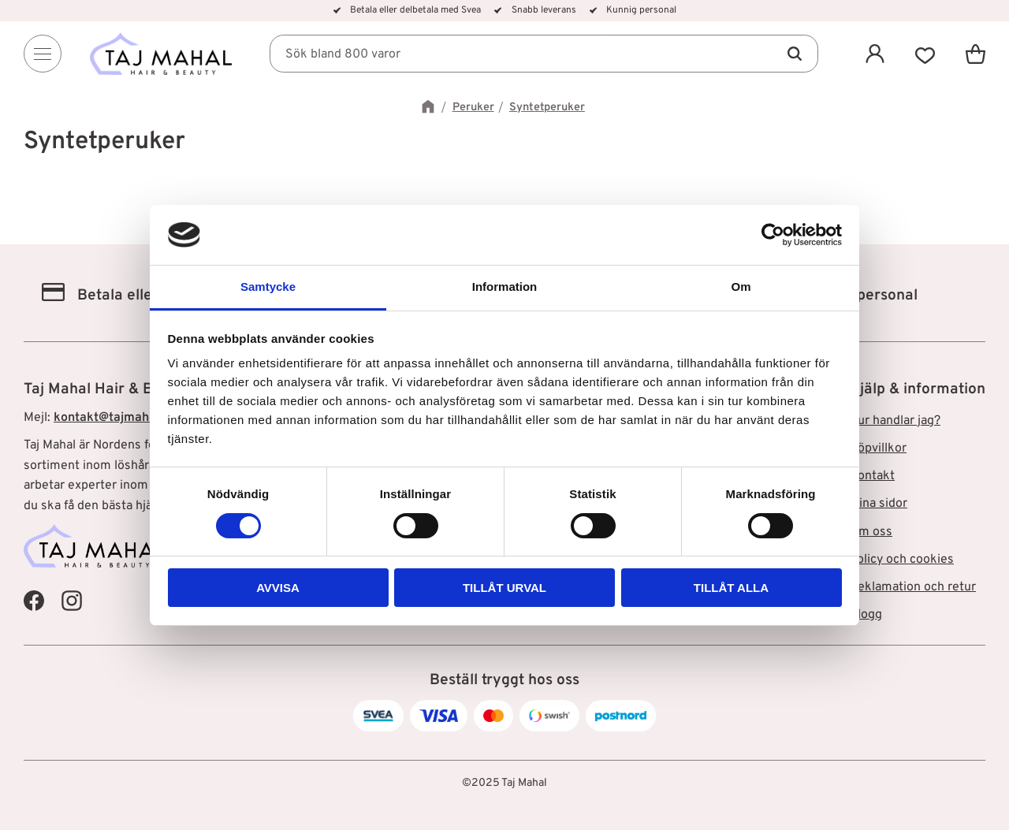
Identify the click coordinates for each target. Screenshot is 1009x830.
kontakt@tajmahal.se (115, 418)
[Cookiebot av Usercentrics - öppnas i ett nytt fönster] (773, 235)
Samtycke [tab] (268, 286)
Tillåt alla (731, 587)
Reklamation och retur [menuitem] (912, 587)
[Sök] (795, 53)
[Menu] (42, 54)
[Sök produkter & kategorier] (543, 53)
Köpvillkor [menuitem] (878, 448)
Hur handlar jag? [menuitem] (894, 421)
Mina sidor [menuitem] (878, 504)
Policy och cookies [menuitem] (901, 560)
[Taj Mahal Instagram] (72, 600)
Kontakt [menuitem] (872, 476)
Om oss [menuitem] (870, 532)
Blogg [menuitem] (865, 615)
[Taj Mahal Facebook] (34, 600)
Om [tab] (740, 286)
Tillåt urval (504, 587)
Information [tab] (505, 286)
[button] (925, 53)
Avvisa (278, 587)
